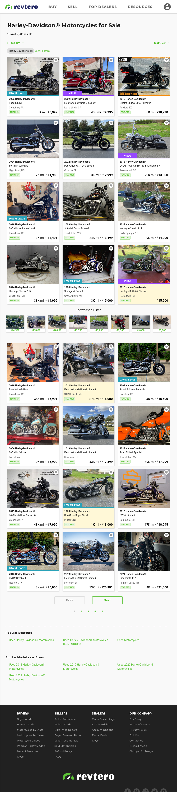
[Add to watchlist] (56, 60)
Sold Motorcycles (65, 746)
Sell (73, 7)
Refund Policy (63, 751)
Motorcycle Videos (28, 740)
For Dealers (103, 7)
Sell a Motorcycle (65, 719)
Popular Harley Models (31, 746)
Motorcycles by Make (30, 735)
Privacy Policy (138, 729)
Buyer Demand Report (68, 735)
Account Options (102, 729)
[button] (19, 50)
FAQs (20, 756)
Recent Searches (27, 751)
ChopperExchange (141, 751)
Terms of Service (139, 724)
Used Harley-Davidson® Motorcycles (31, 640)
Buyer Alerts (24, 719)
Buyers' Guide (25, 724)
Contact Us (136, 740)
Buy (52, 7)
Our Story (135, 719)
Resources (140, 7)
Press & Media (138, 746)
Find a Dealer (100, 735)
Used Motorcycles (128, 640)
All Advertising (101, 724)
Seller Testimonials (66, 740)
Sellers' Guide (62, 724)
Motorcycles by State (30, 729)
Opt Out (134, 735)
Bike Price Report (65, 729)
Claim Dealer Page (103, 719)
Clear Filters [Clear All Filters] (42, 51)
